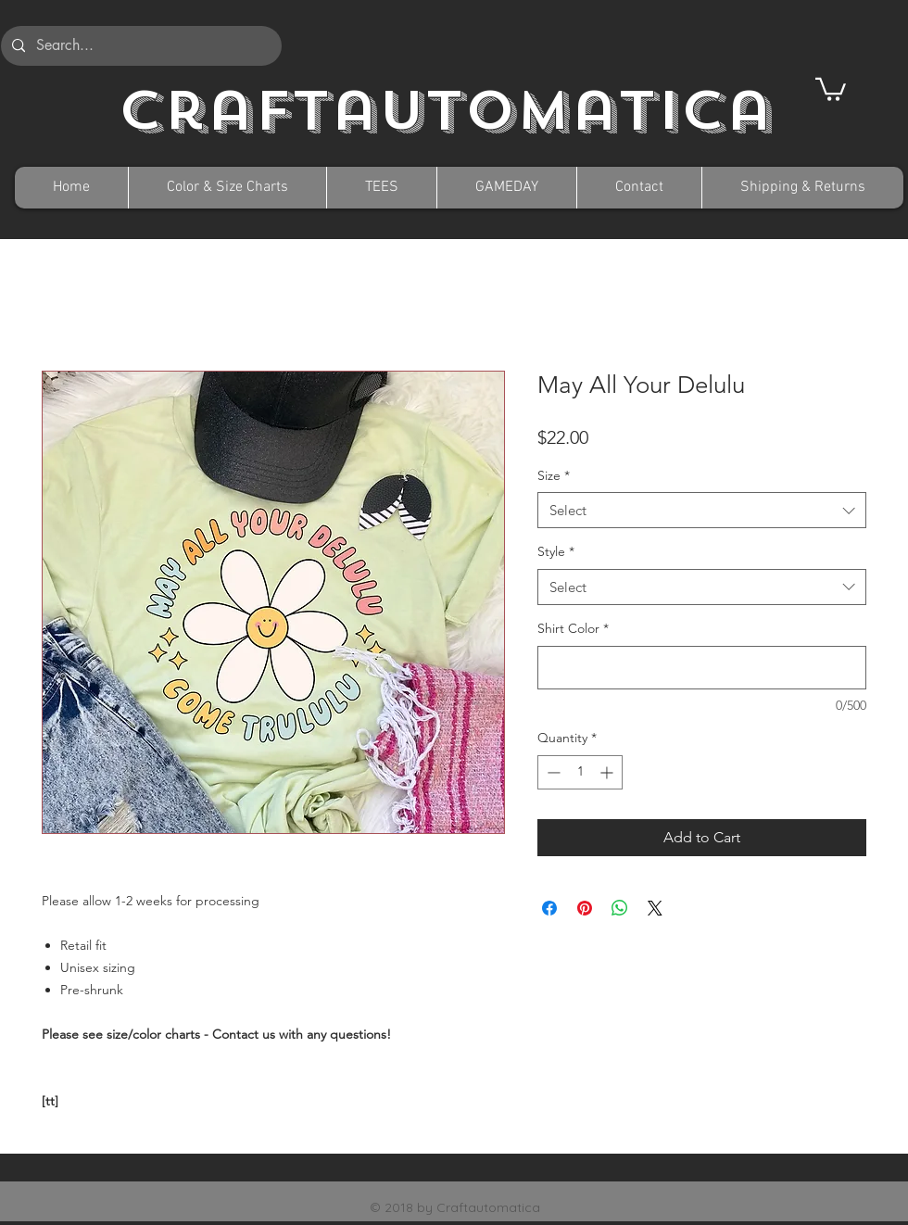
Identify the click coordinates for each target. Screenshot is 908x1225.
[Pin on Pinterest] (585, 908)
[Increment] (608, 772)
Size (553, 475)
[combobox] (701, 510)
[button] (830, 88)
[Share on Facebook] (549, 908)
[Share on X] (655, 908)
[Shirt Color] (701, 667)
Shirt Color (573, 628)
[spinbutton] (580, 772)
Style (555, 551)
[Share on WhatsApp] (620, 908)
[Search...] (139, 46)
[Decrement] (551, 772)
